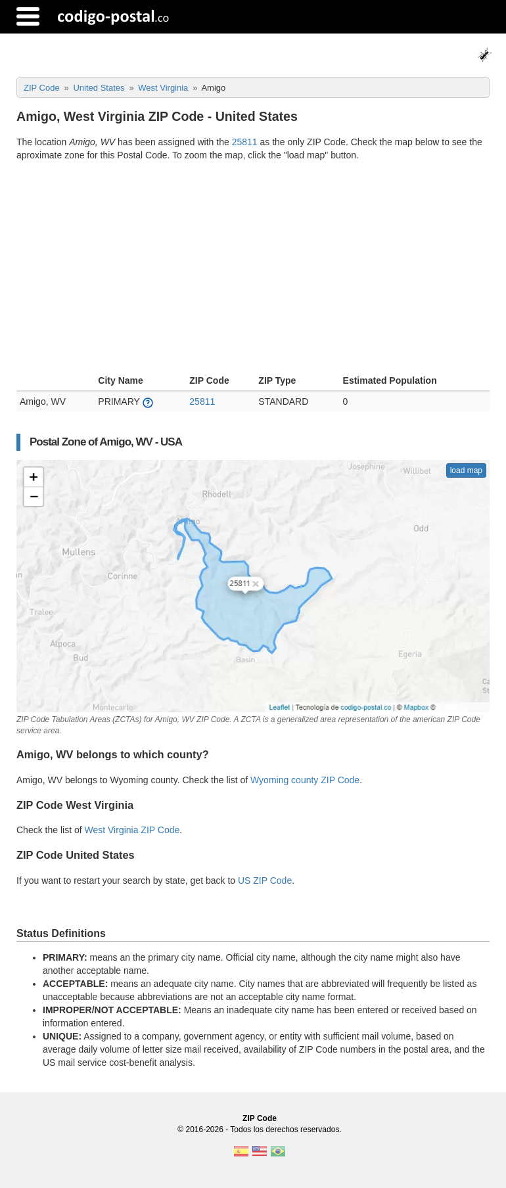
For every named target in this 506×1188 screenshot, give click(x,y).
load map (466, 470)
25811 (245, 142)
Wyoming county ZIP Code (304, 780)
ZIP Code (259, 1118)
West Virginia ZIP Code (132, 830)
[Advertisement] (253, 269)
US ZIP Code (265, 880)
